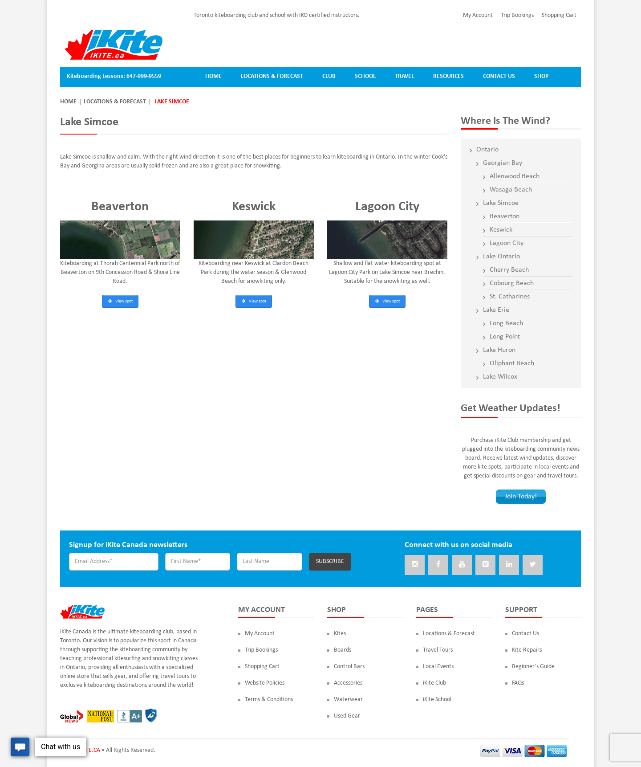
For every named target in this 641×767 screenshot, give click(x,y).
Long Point (505, 336)
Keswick (501, 229)
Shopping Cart (559, 15)
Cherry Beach (509, 269)
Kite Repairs (527, 650)
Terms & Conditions (269, 699)
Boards (342, 650)
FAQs (518, 683)
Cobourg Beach (512, 283)
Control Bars (349, 666)
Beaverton (504, 216)
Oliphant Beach (512, 363)
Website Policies (264, 683)
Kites (340, 633)
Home (68, 101)
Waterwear (348, 699)
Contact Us (525, 633)
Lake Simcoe (501, 203)
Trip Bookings (517, 15)
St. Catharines (510, 296)
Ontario (487, 149)
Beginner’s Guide (533, 666)
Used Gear (347, 716)
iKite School (437, 699)
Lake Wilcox (500, 376)
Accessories (348, 683)
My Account (478, 15)
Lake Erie (496, 310)
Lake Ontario (501, 256)
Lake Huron (499, 350)
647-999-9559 (143, 76)
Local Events (438, 666)
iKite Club (434, 683)
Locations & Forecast (115, 101)
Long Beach (506, 323)
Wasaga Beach (511, 189)
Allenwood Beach (515, 176)
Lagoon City (506, 243)
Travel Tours (438, 650)
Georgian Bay (502, 163)
